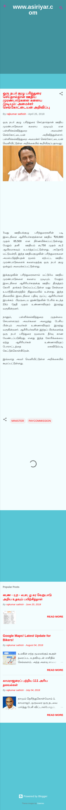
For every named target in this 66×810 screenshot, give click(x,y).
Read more (55, 616)
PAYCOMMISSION (40, 420)
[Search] (61, 8)
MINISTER (17, 420)
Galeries (40, 803)
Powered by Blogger (33, 796)
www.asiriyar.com (33, 10)
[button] (61, 94)
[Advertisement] (33, 52)
